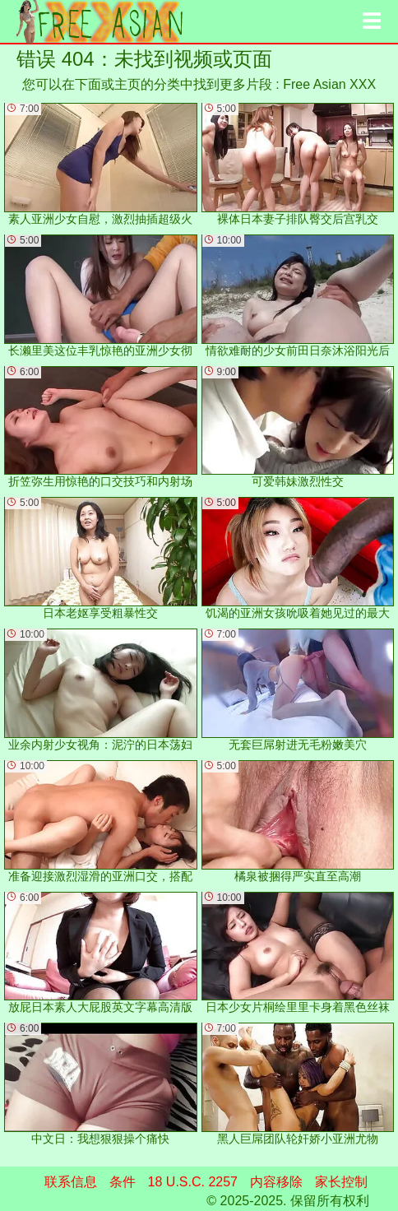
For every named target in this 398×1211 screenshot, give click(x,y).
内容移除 (276, 1182)
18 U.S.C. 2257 (193, 1182)
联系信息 (70, 1182)
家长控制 (341, 1182)
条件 (122, 1182)
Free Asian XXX (329, 84)
